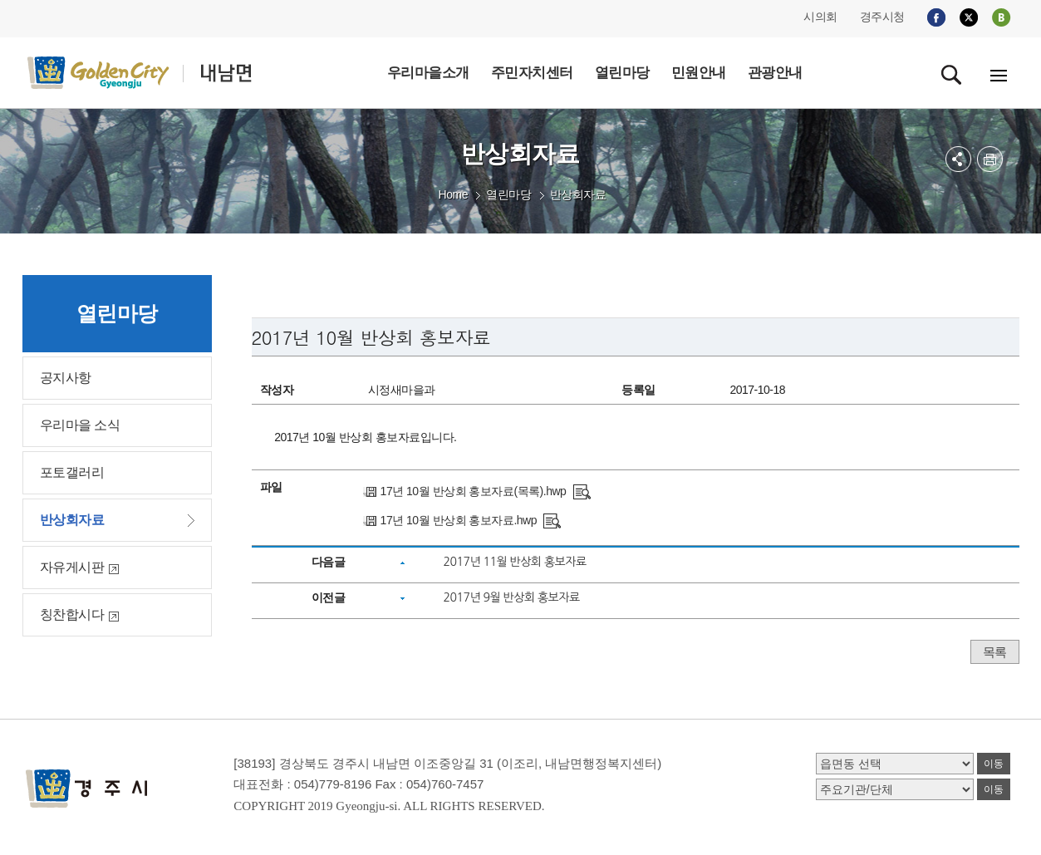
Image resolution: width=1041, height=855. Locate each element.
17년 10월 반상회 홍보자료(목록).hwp (474, 491)
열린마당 (508, 194)
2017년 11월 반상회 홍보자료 (514, 562)
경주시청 (882, 16)
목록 (995, 652)
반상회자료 (578, 194)
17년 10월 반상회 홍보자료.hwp (459, 520)
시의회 (820, 16)
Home (453, 194)
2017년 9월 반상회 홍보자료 (511, 597)
